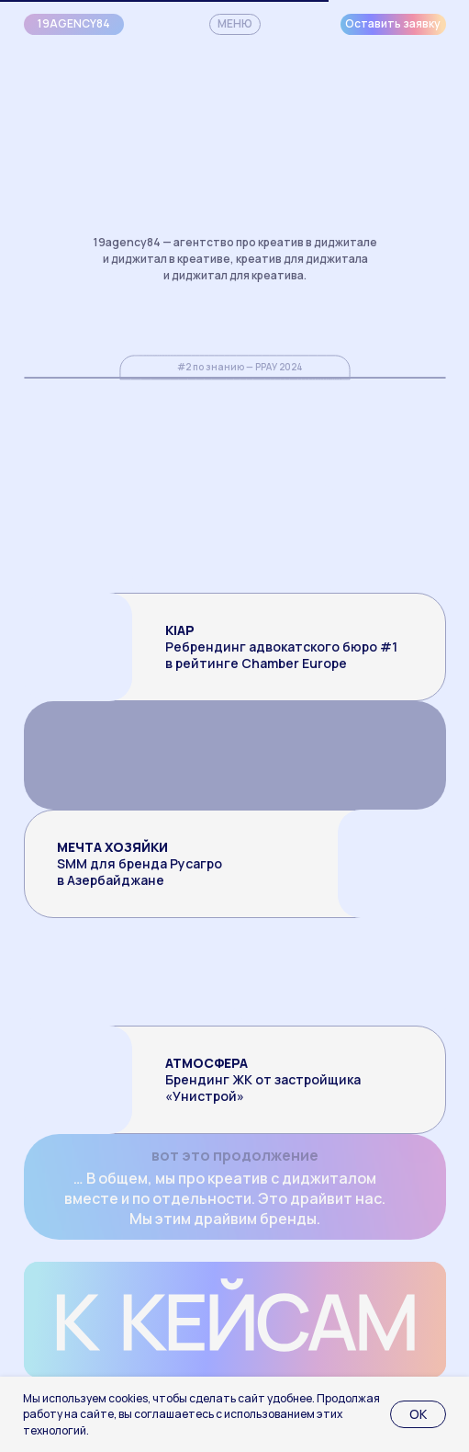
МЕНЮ (235, 23)
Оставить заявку (393, 23)
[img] (340, 971)
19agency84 (74, 23)
